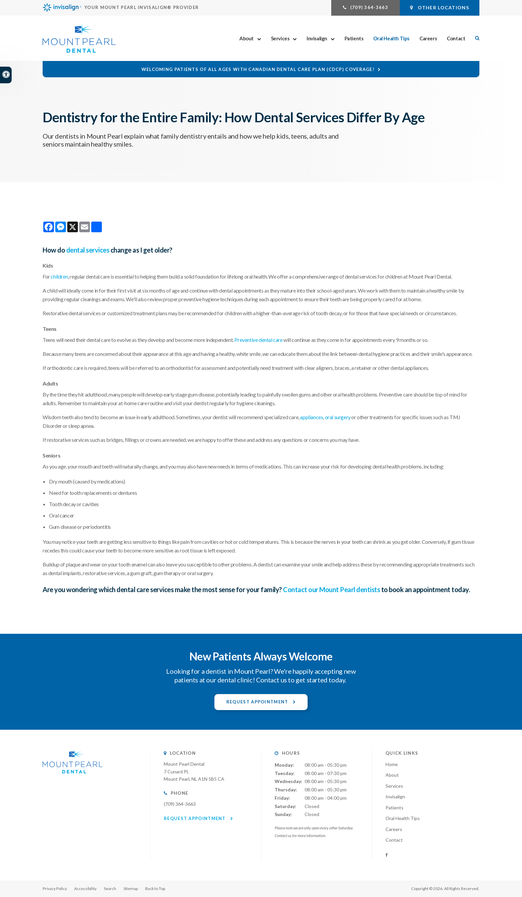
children (59, 276)
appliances (311, 417)
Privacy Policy (55, 888)
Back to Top (155, 888)
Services (280, 38)
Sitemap (131, 888)
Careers (428, 38)
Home (392, 764)
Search (110, 888)
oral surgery (338, 417)
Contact (456, 38)
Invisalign (317, 38)
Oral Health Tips (391, 38)
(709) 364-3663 (369, 7)
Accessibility (85, 888)
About (246, 38)
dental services (88, 250)
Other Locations (439, 7)
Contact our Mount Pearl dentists (331, 589)
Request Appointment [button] (258, 701)
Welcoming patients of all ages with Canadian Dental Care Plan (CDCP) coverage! (258, 69)
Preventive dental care (258, 340)
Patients (354, 38)
